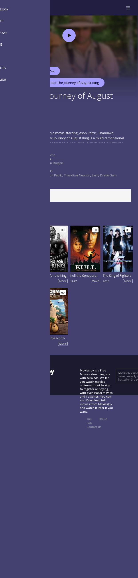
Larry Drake (100, 175)
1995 (49, 171)
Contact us (94, 427)
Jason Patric (53, 175)
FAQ (89, 423)
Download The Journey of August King (68, 82)
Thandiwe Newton (77, 175)
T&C (89, 419)
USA (48, 159)
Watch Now (45, 71)
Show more (14, 147)
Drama (50, 155)
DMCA (103, 419)
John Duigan (54, 163)
